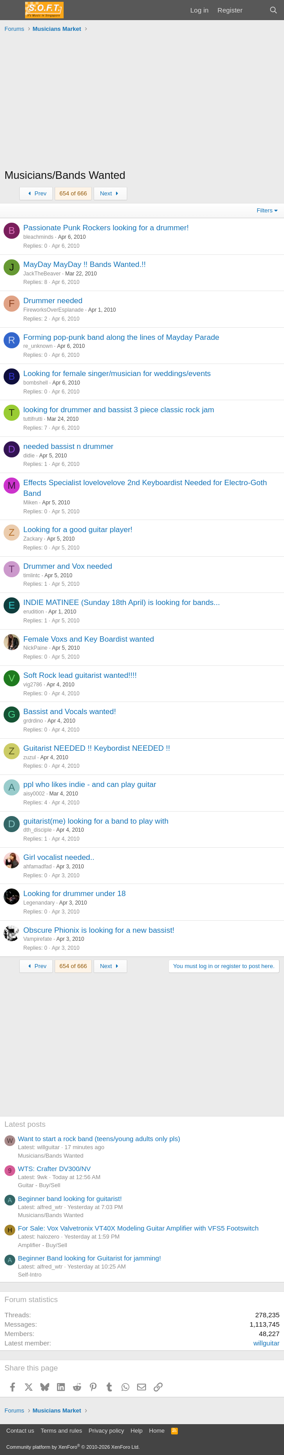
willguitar (267, 1343)
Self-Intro (30, 1274)
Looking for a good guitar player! (78, 529)
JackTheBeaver (41, 274)
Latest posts (25, 1124)
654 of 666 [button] (73, 193)
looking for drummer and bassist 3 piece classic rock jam (118, 410)
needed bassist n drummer (68, 446)
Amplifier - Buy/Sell (42, 1245)
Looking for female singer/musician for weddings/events (117, 373)
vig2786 (32, 684)
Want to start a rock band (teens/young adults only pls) (99, 1138)
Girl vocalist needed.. (59, 857)
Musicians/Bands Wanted (50, 1155)
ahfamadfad (37, 866)
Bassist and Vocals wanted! (69, 711)
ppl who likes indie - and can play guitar (89, 784)
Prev (36, 193)
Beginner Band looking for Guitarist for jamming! (89, 1258)
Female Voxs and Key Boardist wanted (88, 639)
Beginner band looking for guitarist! (70, 1198)
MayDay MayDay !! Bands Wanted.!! (84, 264)
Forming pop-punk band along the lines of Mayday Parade (121, 337)
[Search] (273, 10)
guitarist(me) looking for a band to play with (95, 821)
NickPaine (35, 648)
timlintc (31, 575)
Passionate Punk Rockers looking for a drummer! (106, 228)
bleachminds (38, 237)
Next (110, 193)
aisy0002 (34, 794)
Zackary (33, 539)
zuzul (29, 757)
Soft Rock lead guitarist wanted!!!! (80, 675)
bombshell (35, 383)
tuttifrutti (33, 419)
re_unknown (37, 346)
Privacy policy (106, 1430)
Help (137, 1430)
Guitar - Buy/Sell (39, 1185)
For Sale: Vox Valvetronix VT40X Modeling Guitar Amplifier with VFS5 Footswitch (138, 1228)
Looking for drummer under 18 (74, 893)
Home (157, 1430)
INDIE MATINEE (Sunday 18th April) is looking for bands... (121, 602)
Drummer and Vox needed (67, 566)
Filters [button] (264, 210)
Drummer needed (52, 300)
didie (28, 456)
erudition (33, 612)
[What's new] (255, 10)
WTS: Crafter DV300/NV (54, 1168)
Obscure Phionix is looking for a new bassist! (98, 930)
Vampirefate (37, 939)
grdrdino (33, 721)
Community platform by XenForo (73, 1447)
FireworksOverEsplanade (53, 310)
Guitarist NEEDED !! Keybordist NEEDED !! (96, 748)
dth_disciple (37, 830)
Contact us (20, 1430)
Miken (30, 502)
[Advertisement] (142, 102)
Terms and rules (61, 1430)
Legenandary (39, 903)
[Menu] (12, 10)
